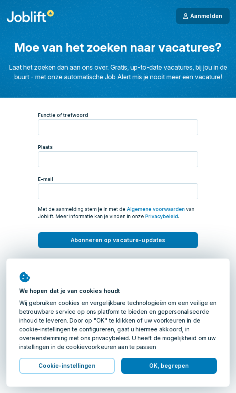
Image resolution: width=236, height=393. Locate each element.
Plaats (45, 147)
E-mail (45, 179)
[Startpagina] (30, 16)
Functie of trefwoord (63, 115)
